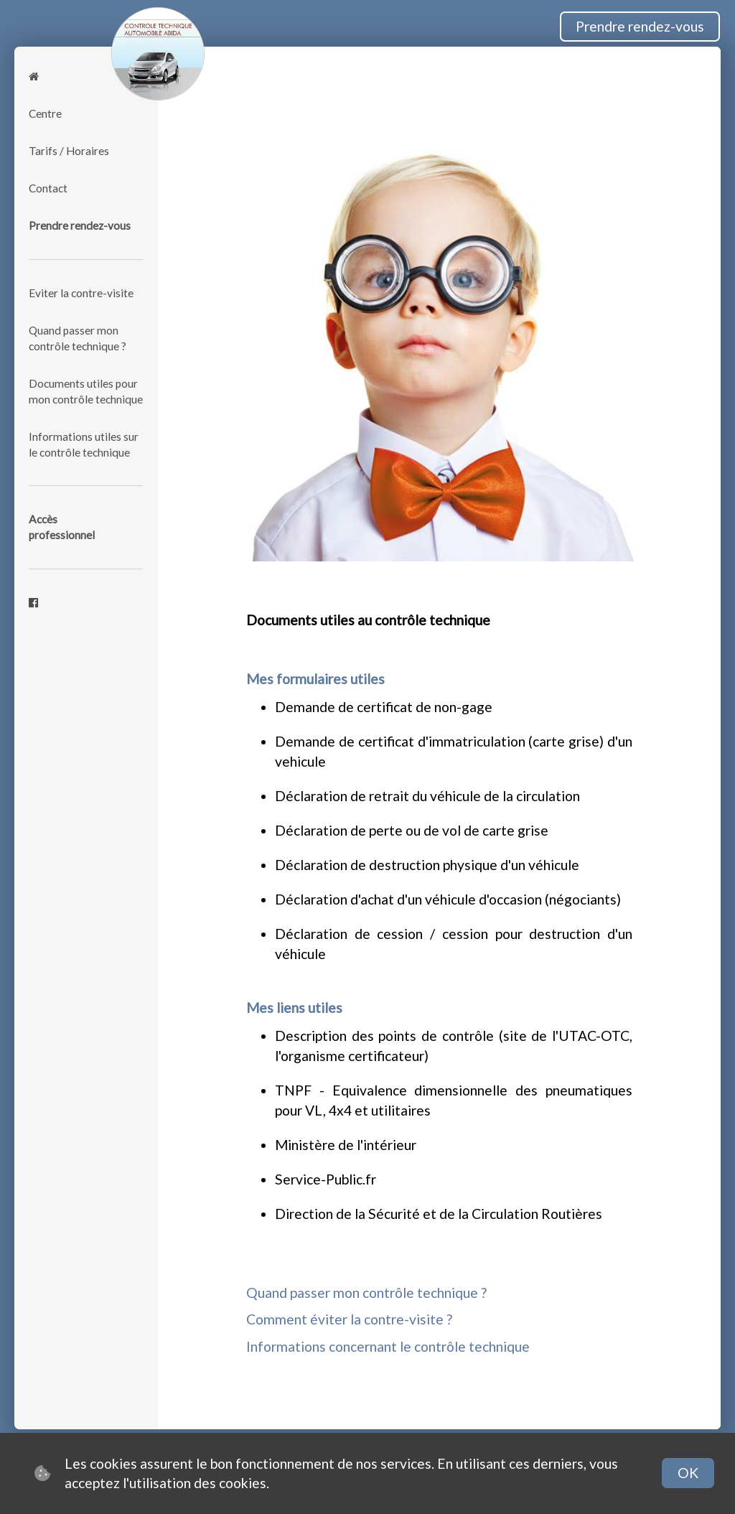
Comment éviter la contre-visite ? (349, 1319)
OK (688, 1472)
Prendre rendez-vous (640, 26)
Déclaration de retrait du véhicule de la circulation (427, 796)
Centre (45, 113)
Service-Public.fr (325, 1179)
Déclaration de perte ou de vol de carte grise (411, 830)
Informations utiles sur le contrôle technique (84, 444)
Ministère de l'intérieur (345, 1144)
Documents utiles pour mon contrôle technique (86, 391)
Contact (48, 188)
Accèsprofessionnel (62, 527)
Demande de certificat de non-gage (383, 706)
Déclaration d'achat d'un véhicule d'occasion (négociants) (448, 899)
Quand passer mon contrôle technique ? (77, 338)
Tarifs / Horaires (69, 150)
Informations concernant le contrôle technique (388, 1346)
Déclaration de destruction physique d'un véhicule (427, 864)
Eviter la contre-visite (81, 292)
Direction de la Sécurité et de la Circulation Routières (438, 1213)
